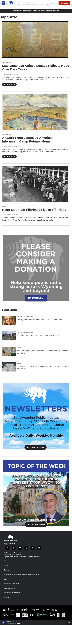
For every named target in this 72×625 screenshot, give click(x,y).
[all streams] (69, 622)
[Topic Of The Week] (36, 493)
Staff (5, 579)
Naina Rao (5, 74)
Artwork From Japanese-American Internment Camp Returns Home (28, 139)
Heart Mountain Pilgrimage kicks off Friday (34, 209)
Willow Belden (6, 214)
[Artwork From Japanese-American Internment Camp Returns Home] (35, 112)
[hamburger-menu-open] (3, 3)
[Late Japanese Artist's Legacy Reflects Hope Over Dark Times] (35, 39)
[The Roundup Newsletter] (36, 416)
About (6, 561)
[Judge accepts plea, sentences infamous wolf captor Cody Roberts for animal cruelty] (9, 351)
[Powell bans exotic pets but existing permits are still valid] (9, 335)
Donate (65, 3)
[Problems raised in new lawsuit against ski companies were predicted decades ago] (9, 366)
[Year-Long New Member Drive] (36, 268)
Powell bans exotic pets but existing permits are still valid (38, 335)
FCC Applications (9, 588)
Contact (6, 565)
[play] (3, 622)
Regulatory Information (11, 583)
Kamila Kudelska (7, 146)
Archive (6, 597)
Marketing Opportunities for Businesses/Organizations (21, 574)
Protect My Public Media (12, 593)
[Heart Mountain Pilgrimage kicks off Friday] (35, 184)
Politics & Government (25, 316)
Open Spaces (6, 62)
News (4, 206)
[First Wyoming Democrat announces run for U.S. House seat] (9, 320)
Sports (19, 363)
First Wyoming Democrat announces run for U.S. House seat (39, 320)
